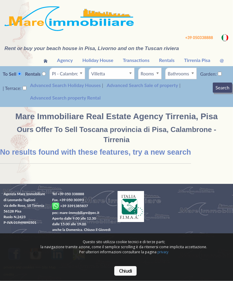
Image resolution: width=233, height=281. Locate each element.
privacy (162, 251)
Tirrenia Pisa (197, 60)
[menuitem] (45, 60)
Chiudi (125, 271)
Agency (65, 60)
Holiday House (97, 60)
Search (222, 87)
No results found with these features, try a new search (95, 152)
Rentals (166, 60)
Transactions (136, 60)
